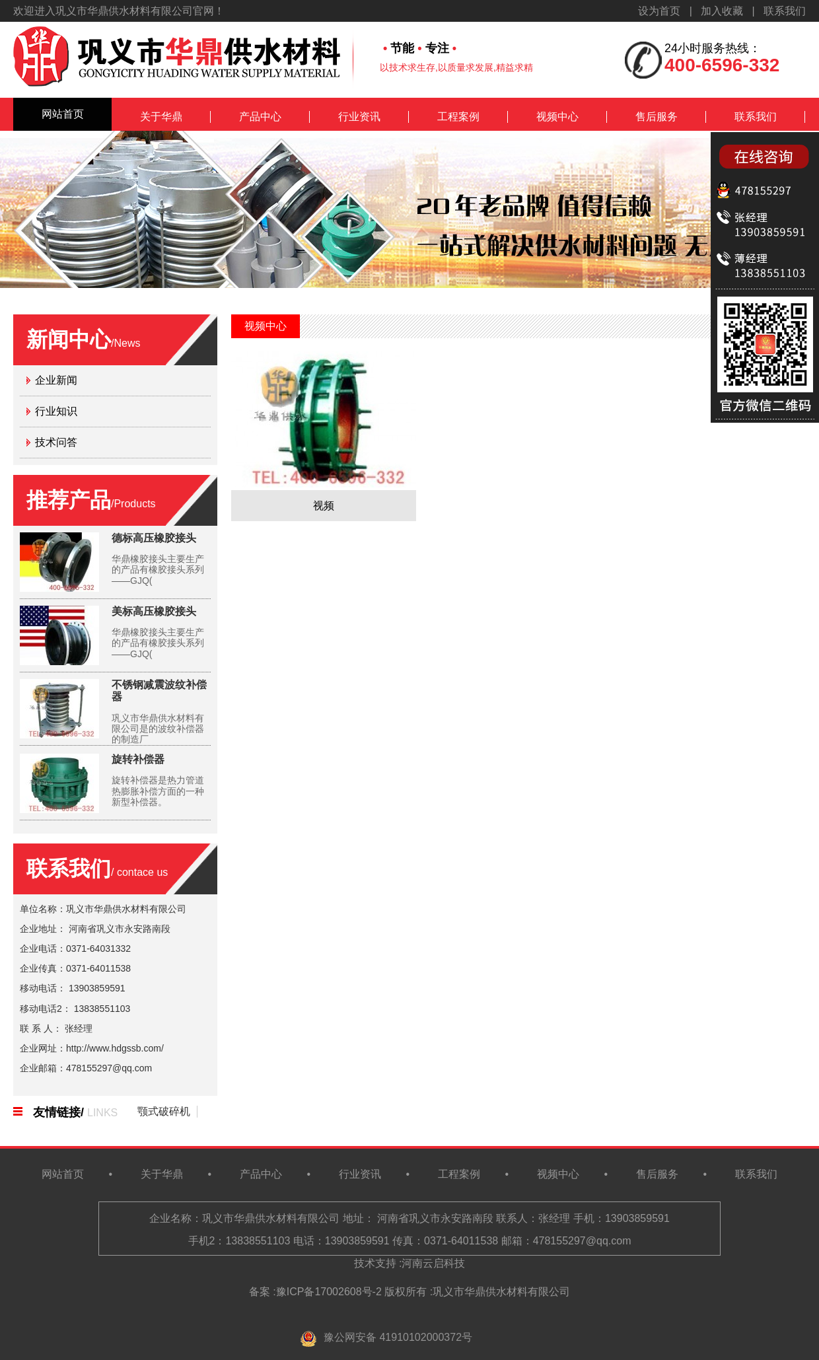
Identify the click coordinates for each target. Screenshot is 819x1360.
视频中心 (557, 116)
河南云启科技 (433, 1263)
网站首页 (63, 114)
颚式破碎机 (163, 1111)
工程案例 (458, 116)
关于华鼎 (161, 116)
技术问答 (56, 442)
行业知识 (56, 411)
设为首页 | (669, 11)
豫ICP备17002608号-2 (329, 1291)
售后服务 (656, 116)
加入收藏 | (732, 11)
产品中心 (260, 116)
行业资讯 (359, 116)
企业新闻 (56, 380)
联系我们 (785, 11)
